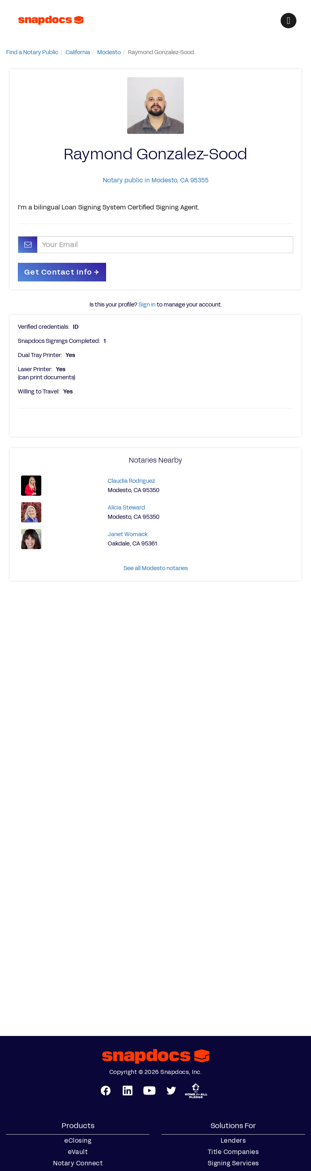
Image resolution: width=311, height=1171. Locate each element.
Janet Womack (127, 534)
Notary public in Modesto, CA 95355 (156, 180)
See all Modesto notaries (156, 568)
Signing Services (233, 1163)
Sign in (147, 305)
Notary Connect (77, 1163)
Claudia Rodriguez (131, 481)
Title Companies (233, 1152)
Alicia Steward (126, 508)
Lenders (233, 1140)
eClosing (77, 1140)
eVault (77, 1152)
